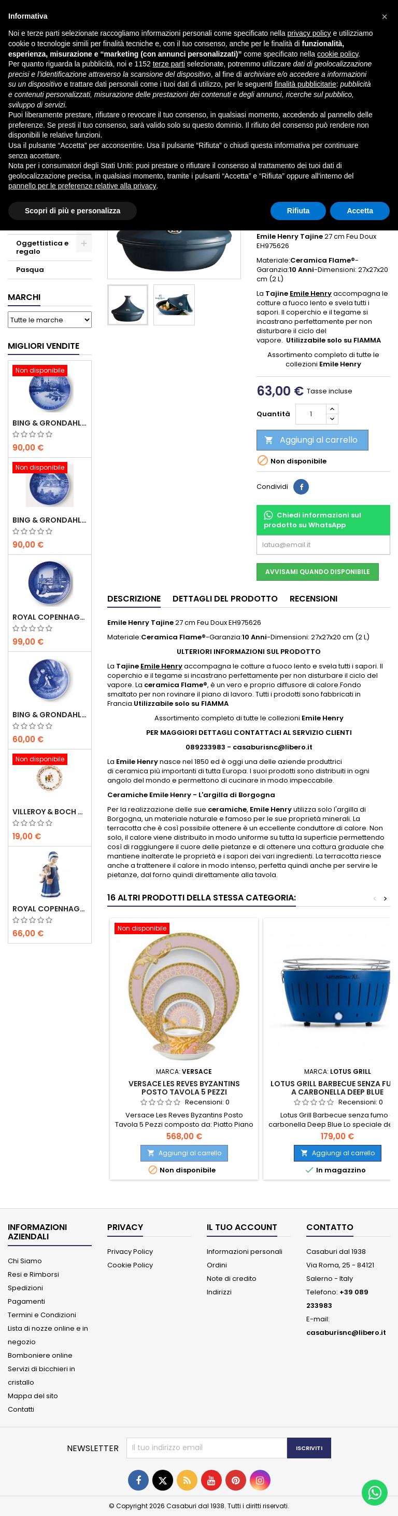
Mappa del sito (33, 1396)
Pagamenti (26, 1301)
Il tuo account (242, 1227)
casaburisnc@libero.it (346, 1332)
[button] (384, 16)
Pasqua (30, 270)
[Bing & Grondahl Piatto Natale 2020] (49, 371)
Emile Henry (311, 293)
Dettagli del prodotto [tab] (225, 599)
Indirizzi (219, 1292)
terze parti (169, 64)
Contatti (21, 1409)
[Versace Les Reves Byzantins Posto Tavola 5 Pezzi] (184, 929)
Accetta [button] (360, 211)
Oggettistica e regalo (42, 247)
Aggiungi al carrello (311, 440)
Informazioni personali (244, 1251)
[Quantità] (310, 414)
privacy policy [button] (309, 33)
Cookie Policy (130, 1265)
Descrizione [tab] (134, 599)
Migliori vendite (43, 346)
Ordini (217, 1265)
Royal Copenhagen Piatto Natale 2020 (49, 617)
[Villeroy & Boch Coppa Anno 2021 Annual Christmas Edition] (49, 760)
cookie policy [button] (337, 54)
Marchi (24, 297)
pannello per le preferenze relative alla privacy (82, 186)
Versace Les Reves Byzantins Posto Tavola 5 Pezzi (184, 1087)
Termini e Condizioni (42, 1315)
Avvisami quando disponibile (317, 571)
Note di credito (232, 1278)
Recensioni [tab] (313, 599)
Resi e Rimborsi (33, 1274)
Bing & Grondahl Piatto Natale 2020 (49, 423)
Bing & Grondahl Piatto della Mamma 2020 (49, 715)
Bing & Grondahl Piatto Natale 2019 (49, 520)
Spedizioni (25, 1288)
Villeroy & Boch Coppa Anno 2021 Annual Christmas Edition (49, 812)
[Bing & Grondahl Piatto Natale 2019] (49, 468)
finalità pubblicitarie (305, 84)
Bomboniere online (40, 1355)
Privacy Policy (130, 1251)
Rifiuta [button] (298, 211)
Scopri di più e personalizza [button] (72, 211)
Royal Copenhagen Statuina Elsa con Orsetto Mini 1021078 (49, 909)
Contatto (329, 1227)
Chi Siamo (25, 1261)
